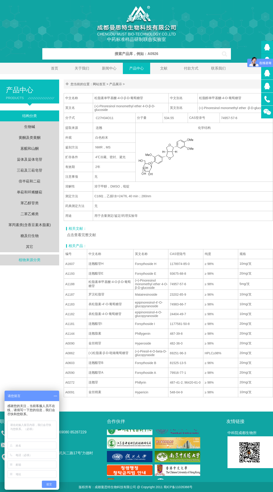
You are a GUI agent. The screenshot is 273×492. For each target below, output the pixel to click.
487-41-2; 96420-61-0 (185, 382)
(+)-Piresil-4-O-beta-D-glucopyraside (151, 353)
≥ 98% (209, 264)
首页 (54, 68)
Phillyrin (140, 382)
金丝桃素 (94, 392)
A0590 (69, 373)
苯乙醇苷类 (29, 203)
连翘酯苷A (95, 372)
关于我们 (82, 68)
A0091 (69, 392)
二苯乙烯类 (29, 214)
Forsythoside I (145, 324)
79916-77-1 (178, 373)
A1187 (69, 294)
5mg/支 (245, 284)
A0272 (69, 382)
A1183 (69, 304)
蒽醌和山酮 (29, 148)
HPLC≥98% (213, 353)
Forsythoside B (145, 363)
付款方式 (191, 68)
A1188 (69, 284)
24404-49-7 (178, 314)
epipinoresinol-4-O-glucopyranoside (148, 314)
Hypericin (141, 392)
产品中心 (136, 68)
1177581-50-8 (180, 324)
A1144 (69, 333)
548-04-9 (176, 392)
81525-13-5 (178, 363)
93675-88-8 (178, 273)
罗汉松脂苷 (96, 294)
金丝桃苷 (94, 343)
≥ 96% (209, 294)
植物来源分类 (29, 260)
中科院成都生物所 (242, 433)
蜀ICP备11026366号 (178, 487)
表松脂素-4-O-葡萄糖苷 (104, 314)
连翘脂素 (94, 333)
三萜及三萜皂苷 (29, 170)
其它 (29, 247)
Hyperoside (143, 343)
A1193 (69, 273)
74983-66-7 (178, 304)
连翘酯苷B (95, 363)
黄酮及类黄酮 (29, 138)
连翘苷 (93, 382)
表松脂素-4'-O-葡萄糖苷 (105, 304)
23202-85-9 (178, 294)
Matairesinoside (146, 294)
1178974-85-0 (180, 264)
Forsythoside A (145, 373)
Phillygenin (142, 333)
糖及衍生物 (29, 236)
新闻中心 (109, 68)
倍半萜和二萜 (29, 181)
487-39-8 (176, 333)
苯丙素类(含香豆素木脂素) (29, 225)
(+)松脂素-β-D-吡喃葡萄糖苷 (108, 353)
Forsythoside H (145, 264)
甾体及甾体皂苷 (29, 159)
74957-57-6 (178, 284)
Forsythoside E (145, 273)
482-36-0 (176, 343)
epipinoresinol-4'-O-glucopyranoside (149, 304)
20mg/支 (246, 273)
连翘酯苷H (96, 263)
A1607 (69, 264)
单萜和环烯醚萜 (29, 192)
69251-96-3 (178, 353)
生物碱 (29, 127)
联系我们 (218, 68)
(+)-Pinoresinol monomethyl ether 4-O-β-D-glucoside (151, 284)
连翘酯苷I (95, 323)
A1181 (69, 324)
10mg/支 (246, 263)
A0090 (69, 343)
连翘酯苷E (95, 273)
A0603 (69, 363)
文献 (163, 68)
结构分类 (29, 116)
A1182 (69, 314)
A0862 (69, 353)
